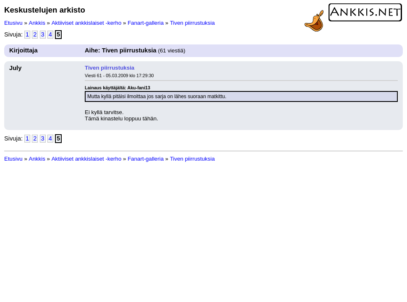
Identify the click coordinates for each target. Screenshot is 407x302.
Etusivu (13, 23)
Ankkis (37, 23)
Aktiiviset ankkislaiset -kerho (87, 23)
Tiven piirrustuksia (192, 23)
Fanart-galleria (146, 23)
